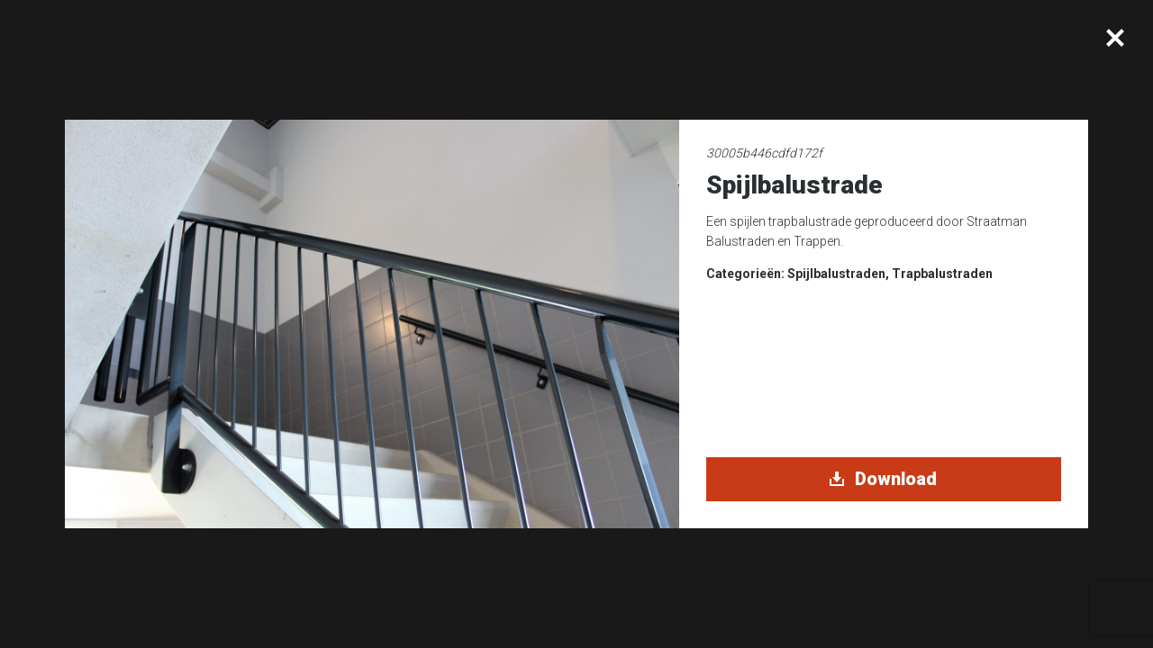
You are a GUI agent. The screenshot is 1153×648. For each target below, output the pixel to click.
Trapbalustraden (942, 273)
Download (883, 479)
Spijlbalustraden (836, 273)
